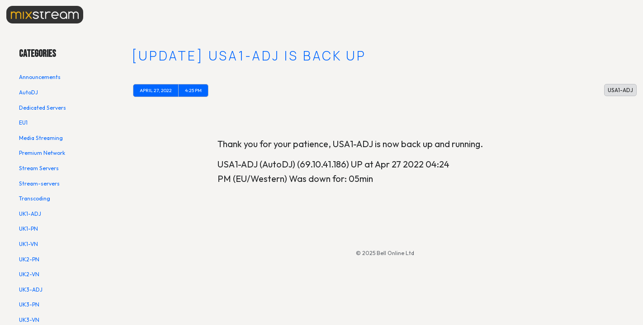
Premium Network (42, 152)
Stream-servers (39, 183)
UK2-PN (29, 259)
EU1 (23, 122)
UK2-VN (29, 274)
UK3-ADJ (31, 289)
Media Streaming (41, 138)
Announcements (40, 77)
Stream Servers (39, 168)
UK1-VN (28, 244)
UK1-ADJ (30, 213)
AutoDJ (28, 92)
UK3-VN (29, 319)
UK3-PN (29, 304)
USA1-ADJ (620, 90)
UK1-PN (28, 228)
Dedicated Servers (42, 107)
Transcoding (34, 198)
